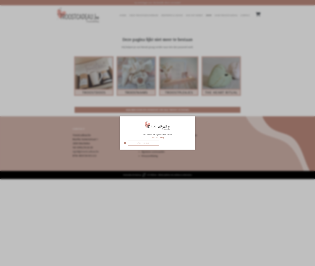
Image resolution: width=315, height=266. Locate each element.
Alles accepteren (176, 143)
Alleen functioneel (143, 143)
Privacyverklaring (158, 137)
